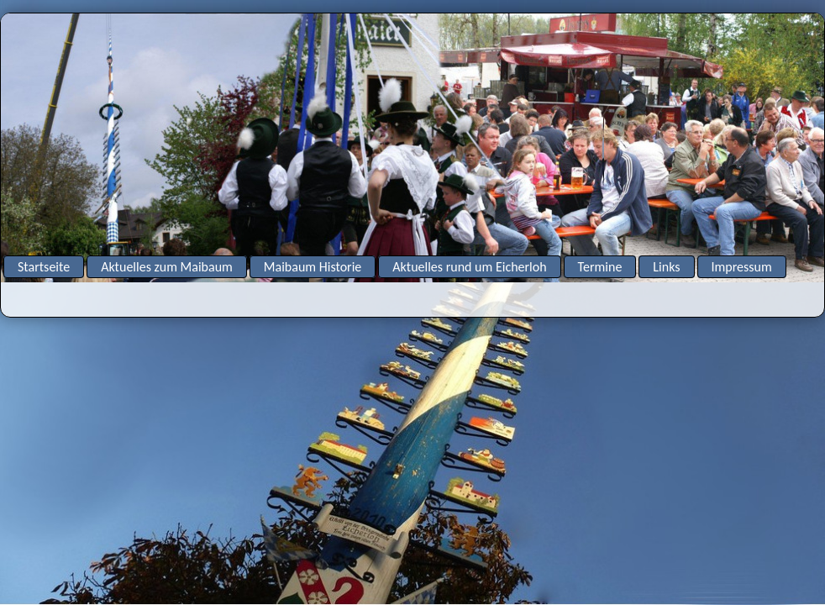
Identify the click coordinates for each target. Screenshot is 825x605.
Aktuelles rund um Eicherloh (469, 267)
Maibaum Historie (312, 267)
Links (666, 267)
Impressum (742, 267)
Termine (600, 267)
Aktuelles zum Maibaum (167, 267)
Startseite (44, 267)
